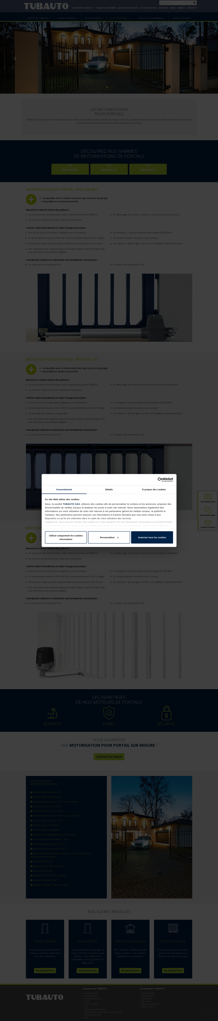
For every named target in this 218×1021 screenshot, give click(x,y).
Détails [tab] (109, 489)
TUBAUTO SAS (71, 504)
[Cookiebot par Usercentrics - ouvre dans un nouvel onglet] (160, 479)
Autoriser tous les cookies (152, 537)
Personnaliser (109, 537)
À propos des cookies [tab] (154, 489)
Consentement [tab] (64, 489)
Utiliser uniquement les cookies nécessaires (66, 537)
